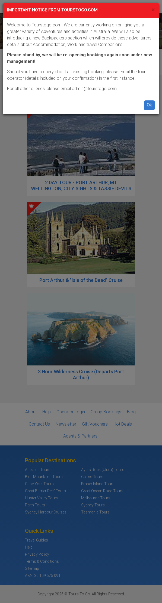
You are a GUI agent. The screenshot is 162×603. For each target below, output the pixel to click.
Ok (149, 104)
